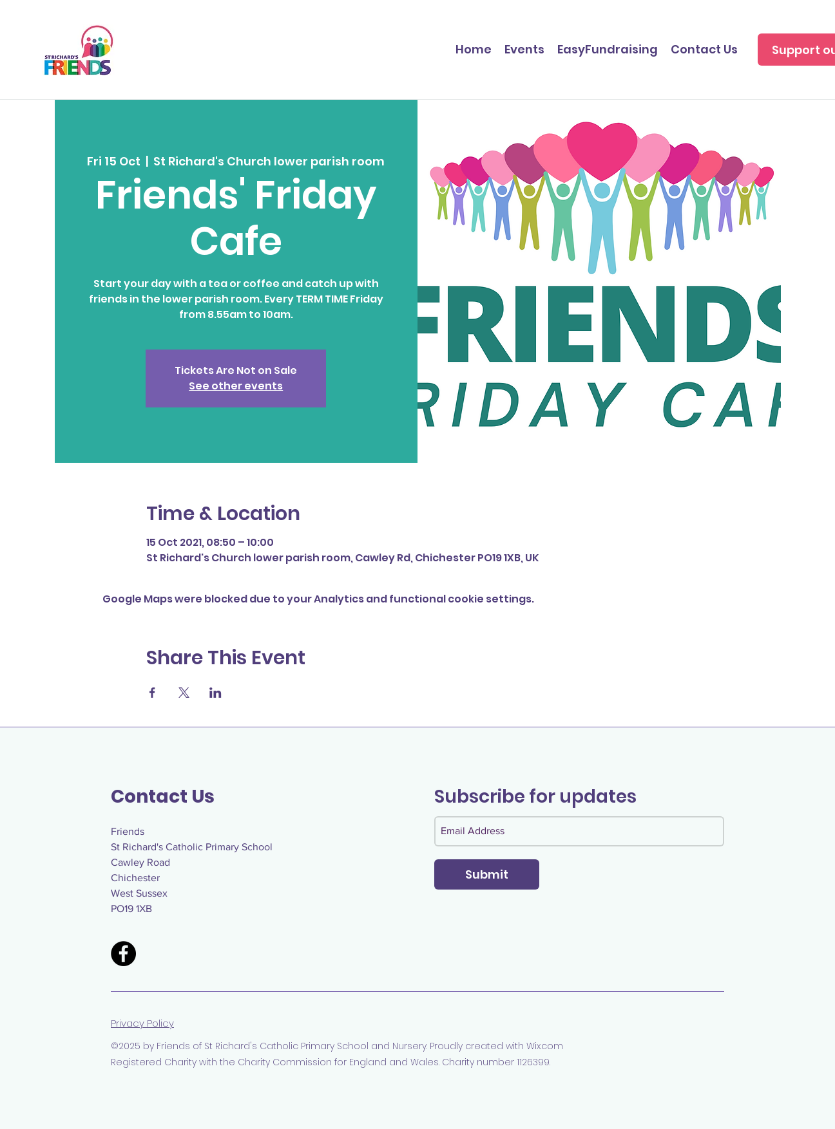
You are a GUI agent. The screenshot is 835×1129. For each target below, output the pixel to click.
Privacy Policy (142, 1023)
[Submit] (486, 874)
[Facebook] (123, 953)
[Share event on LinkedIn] (215, 692)
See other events (236, 385)
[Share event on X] (184, 692)
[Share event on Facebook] (152, 692)
